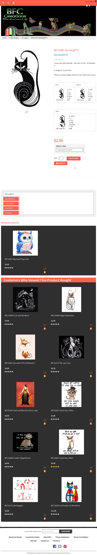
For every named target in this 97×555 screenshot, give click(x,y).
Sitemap (33, 541)
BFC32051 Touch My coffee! (62, 458)
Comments (9, 203)
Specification (10, 199)
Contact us (45, 541)
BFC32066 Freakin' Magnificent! (17, 458)
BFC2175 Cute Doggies (14, 506)
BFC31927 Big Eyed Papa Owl (17, 259)
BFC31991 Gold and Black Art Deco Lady (21, 411)
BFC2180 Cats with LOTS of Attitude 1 (20, 363)
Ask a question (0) (61, 54)
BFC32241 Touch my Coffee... (63, 411)
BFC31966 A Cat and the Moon (17, 316)
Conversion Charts (32, 537)
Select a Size (61, 146)
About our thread (15, 537)
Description (9, 194)
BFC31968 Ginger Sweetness (62, 316)
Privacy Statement (63, 537)
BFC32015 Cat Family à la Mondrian (65, 506)
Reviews (8, 213)
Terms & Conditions (81, 537)
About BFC (47, 537)
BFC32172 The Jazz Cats (60, 363)
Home (4, 38)
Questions (9, 208)
